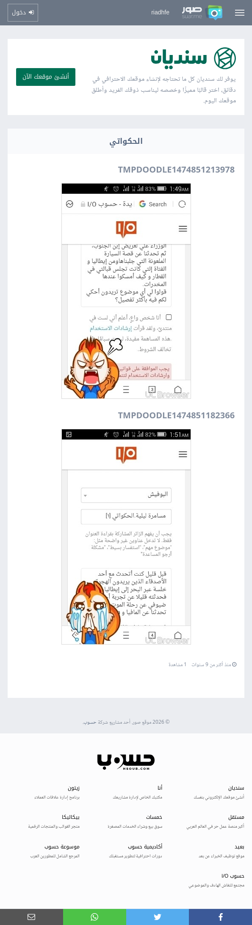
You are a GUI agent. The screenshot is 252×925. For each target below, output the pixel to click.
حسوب (90, 722)
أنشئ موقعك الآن (45, 76)
